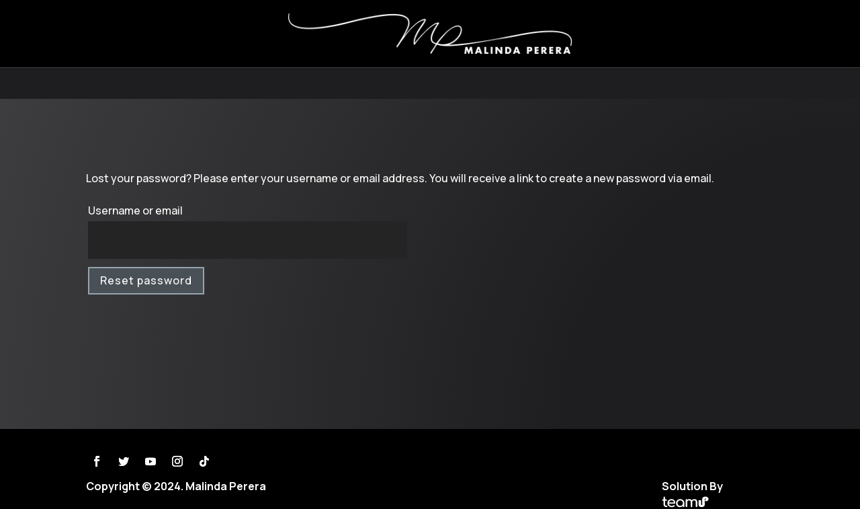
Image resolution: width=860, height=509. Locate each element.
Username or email (135, 210)
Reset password (146, 280)
